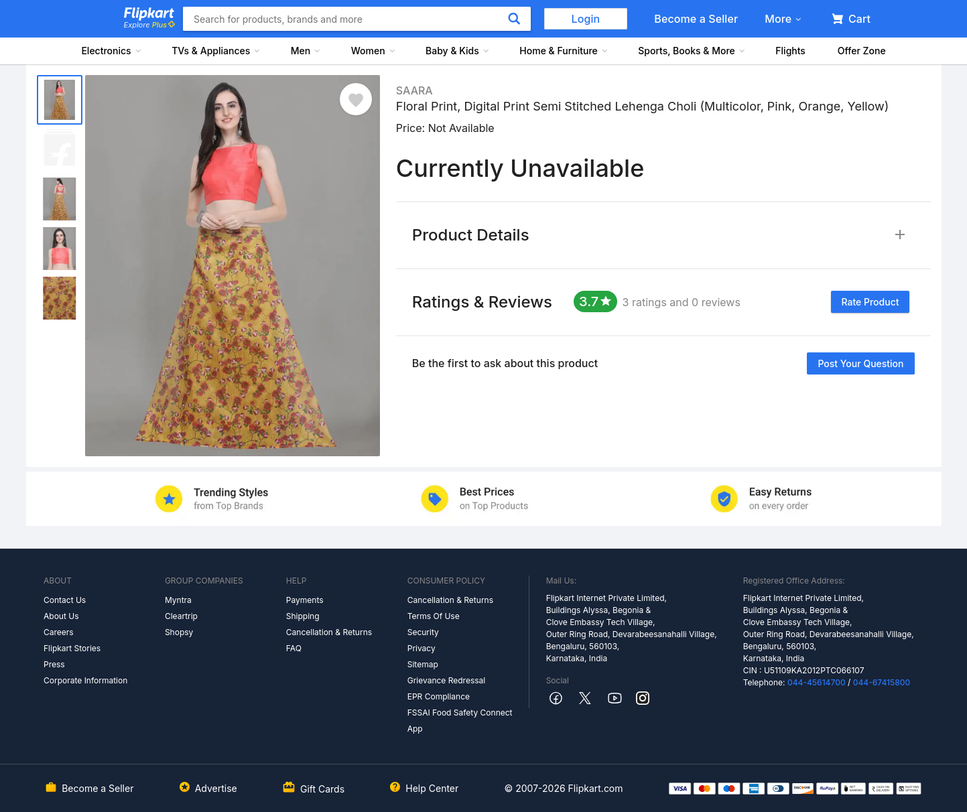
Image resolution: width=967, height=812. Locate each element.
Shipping (303, 616)
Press (54, 664)
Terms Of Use (433, 616)
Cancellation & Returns (329, 632)
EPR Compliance (438, 696)
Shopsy (179, 632)
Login (586, 18)
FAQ (294, 648)
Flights (790, 50)
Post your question (860, 363)
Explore (149, 24)
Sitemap (422, 664)
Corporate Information (85, 680)
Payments (305, 600)
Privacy (421, 648)
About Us (61, 616)
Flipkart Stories (72, 648)
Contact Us (65, 600)
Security (423, 632)
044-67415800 (882, 682)
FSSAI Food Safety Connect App (460, 720)
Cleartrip (181, 616)
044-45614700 (816, 682)
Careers (59, 632)
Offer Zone (862, 50)
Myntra (178, 600)
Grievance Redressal (446, 680)
